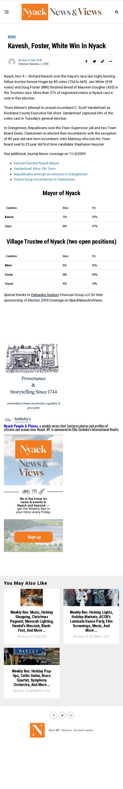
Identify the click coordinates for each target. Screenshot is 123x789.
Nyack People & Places (21, 425)
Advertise (66, 775)
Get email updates (83, 775)
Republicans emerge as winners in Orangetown (50, 174)
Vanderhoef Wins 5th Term (35, 169)
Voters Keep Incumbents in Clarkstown (44, 179)
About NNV (54, 775)
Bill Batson (23, 659)
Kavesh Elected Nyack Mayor (36, 163)
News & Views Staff (32, 60)
